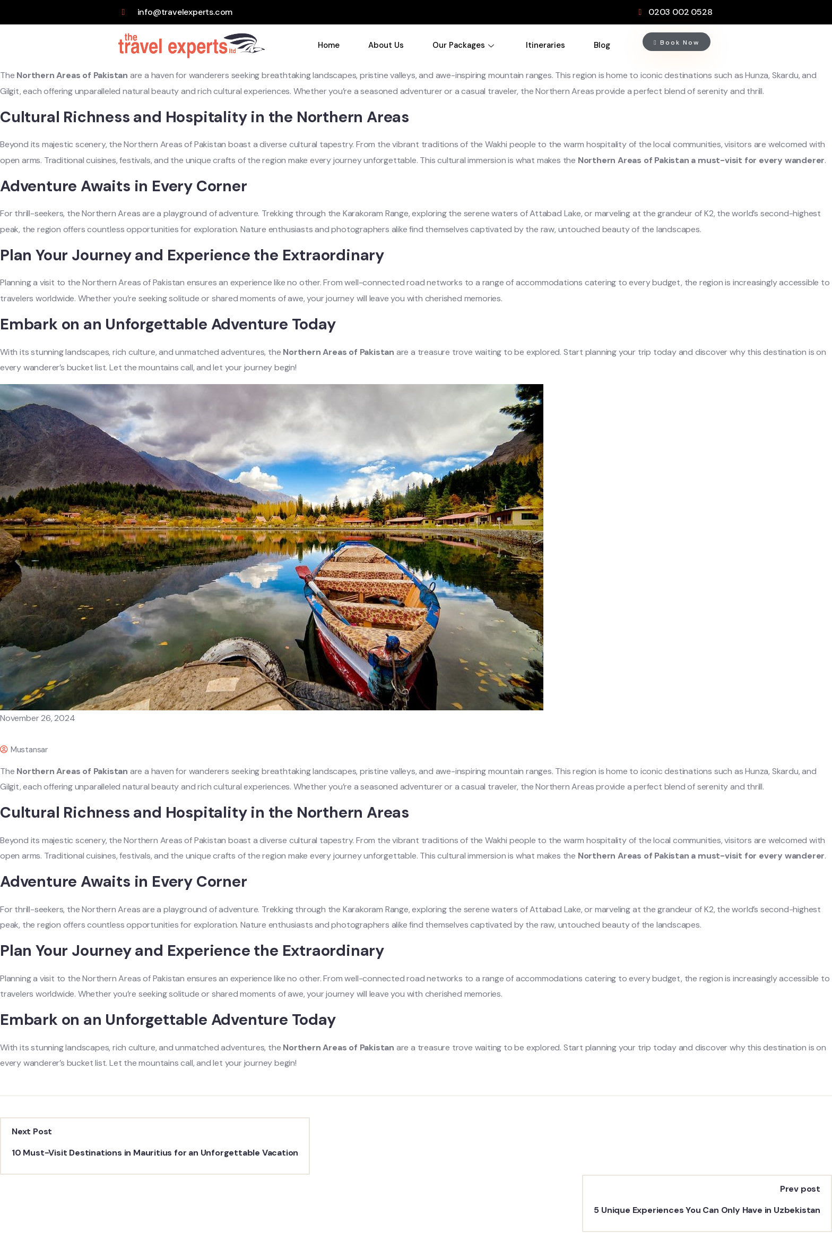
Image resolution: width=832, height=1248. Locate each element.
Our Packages (463, 45)
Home (329, 45)
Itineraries (545, 45)
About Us (386, 45)
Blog (602, 45)
